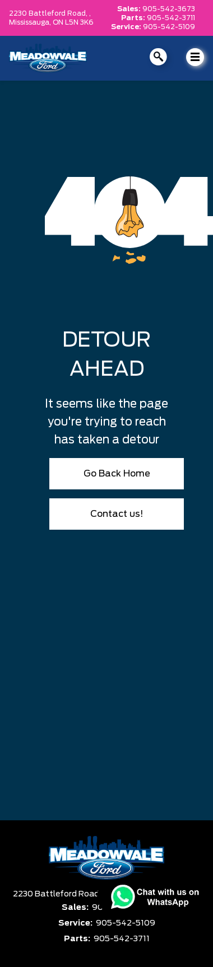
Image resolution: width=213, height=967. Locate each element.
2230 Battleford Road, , (50, 13)
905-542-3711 (171, 18)
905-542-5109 (169, 27)
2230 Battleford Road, (58, 894)
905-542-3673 (168, 9)
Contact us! (116, 514)
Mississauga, (31, 22)
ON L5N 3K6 (73, 22)
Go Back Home (117, 473)
